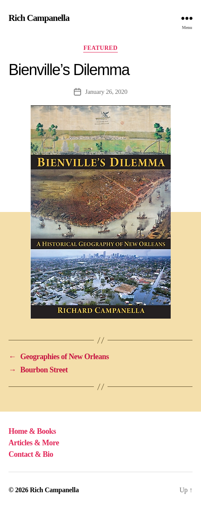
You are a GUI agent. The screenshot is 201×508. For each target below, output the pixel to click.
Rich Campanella (39, 18)
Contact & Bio (31, 454)
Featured (100, 48)
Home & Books (32, 431)
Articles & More (34, 442)
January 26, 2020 (106, 91)
